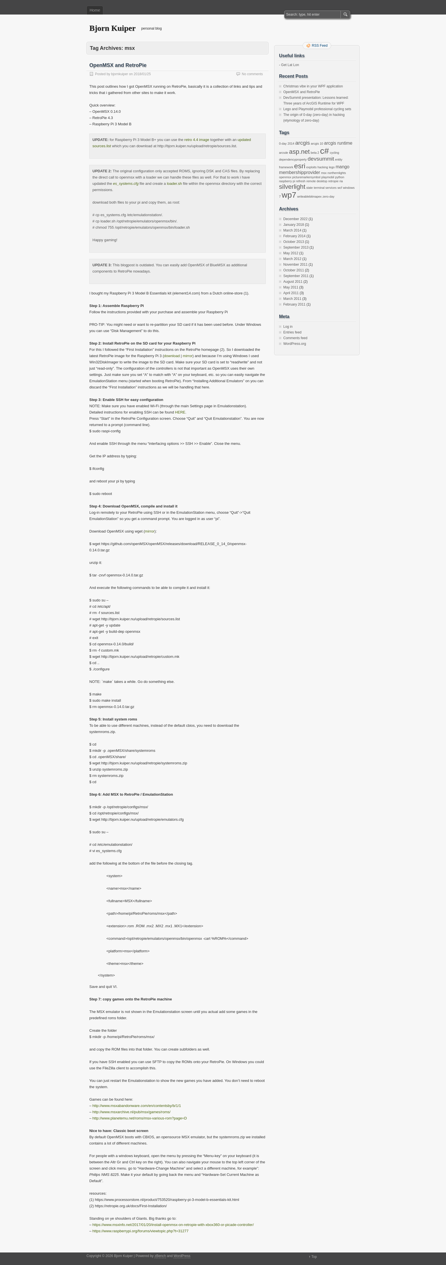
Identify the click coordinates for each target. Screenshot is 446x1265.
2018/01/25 (142, 74)
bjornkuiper (119, 74)
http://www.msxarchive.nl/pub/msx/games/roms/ (131, 1112)
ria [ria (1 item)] (341, 181)
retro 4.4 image (196, 140)
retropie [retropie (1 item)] (333, 181)
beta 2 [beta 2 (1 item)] (315, 152)
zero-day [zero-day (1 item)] (328, 196)
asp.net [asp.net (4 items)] (299, 151)
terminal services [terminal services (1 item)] (325, 187)
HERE (180, 412)
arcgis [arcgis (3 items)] (302, 143)
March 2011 (292, 299)
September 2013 (296, 247)
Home (95, 10)
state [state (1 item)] (309, 187)
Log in (288, 327)
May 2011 (290, 287)
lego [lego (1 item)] (331, 167)
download (172, 356)
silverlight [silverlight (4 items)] (292, 186)
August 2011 (292, 282)
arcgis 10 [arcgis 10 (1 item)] (317, 143)
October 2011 (293, 270)
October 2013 (293, 242)
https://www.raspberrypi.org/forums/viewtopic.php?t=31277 (140, 1231)
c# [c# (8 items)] (324, 150)
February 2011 (294, 304)
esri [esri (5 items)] (299, 166)
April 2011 (291, 293)
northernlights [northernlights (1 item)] (337, 173)
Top (314, 1257)
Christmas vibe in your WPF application (313, 86)
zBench (160, 1256)
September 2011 (296, 276)
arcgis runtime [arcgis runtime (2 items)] (338, 143)
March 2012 (292, 259)
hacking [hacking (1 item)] (322, 167)
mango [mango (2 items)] (342, 166)
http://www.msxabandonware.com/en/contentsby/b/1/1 (136, 1106)
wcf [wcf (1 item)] (339, 187)
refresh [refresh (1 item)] (300, 181)
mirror (188, 356)
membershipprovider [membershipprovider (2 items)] (299, 172)
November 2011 (295, 265)
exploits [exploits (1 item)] (311, 167)
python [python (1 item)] (339, 177)
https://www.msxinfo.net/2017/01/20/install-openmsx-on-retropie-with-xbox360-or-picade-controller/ (173, 1225)
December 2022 (295, 219)
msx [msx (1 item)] (324, 173)
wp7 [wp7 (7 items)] (289, 195)
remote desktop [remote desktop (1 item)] (316, 181)
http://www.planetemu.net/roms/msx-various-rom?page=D (139, 1118)
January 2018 (293, 225)
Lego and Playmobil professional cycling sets (317, 109)
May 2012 (290, 253)
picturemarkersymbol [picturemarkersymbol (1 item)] (306, 177)
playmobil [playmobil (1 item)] (327, 177)
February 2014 (294, 236)
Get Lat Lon (290, 65)
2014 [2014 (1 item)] (291, 143)
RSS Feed (319, 46)
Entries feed (292, 332)
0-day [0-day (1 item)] (283, 143)
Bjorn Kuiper (112, 28)
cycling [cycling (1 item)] (334, 152)
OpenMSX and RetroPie (117, 65)
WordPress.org (294, 344)
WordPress (182, 1256)
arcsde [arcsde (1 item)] (283, 152)
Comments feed (295, 338)
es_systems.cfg (126, 183)
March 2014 (292, 230)
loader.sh (174, 183)
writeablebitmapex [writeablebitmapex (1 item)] (309, 196)
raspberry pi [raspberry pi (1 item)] (287, 181)
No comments (252, 74)
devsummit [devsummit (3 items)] (321, 159)
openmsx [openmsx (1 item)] (285, 177)
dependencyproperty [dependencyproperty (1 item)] (293, 159)
